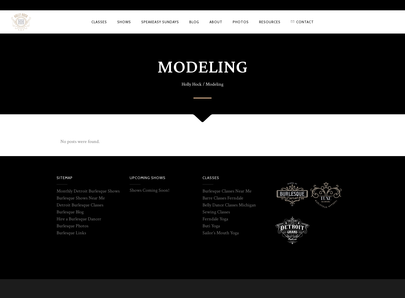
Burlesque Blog (70, 212)
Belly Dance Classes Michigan (229, 205)
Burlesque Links (71, 233)
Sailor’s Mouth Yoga (220, 233)
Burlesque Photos (72, 226)
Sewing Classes (216, 212)
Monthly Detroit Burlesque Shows (88, 191)
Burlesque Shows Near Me (81, 198)
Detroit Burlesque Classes (80, 205)
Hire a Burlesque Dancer (79, 219)
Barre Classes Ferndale (222, 198)
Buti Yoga (211, 226)
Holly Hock (192, 84)
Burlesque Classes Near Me (227, 191)
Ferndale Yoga (215, 219)
